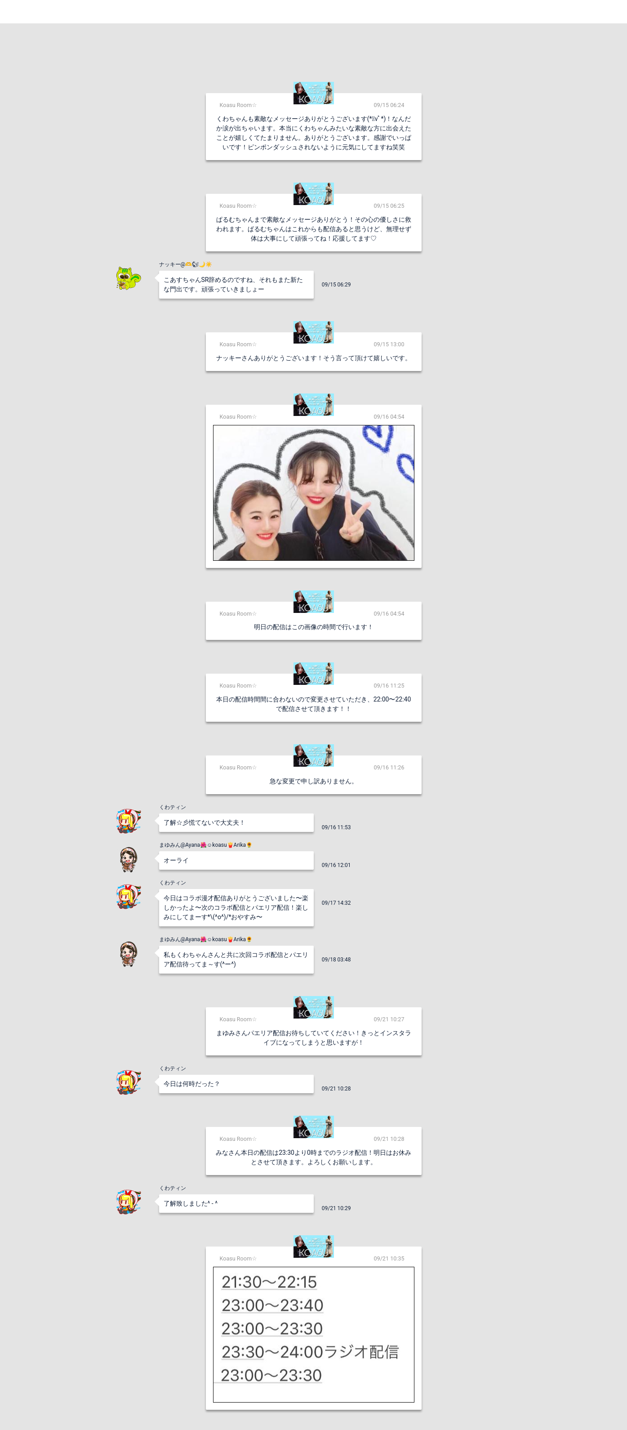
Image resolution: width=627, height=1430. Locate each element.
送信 (405, 1408)
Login (609, 11)
